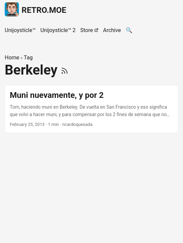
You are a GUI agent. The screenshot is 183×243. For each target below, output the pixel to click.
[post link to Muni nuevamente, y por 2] (91, 109)
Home (12, 57)
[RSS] (64, 70)
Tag (28, 57)
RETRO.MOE (35, 9)
